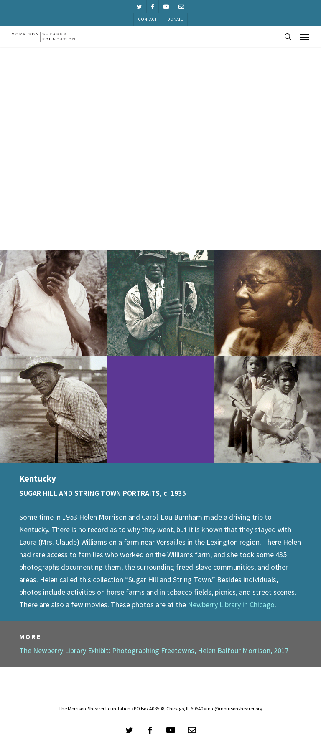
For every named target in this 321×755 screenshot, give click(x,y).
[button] (304, 37)
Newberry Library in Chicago (231, 604)
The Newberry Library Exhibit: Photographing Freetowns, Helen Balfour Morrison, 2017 (154, 650)
